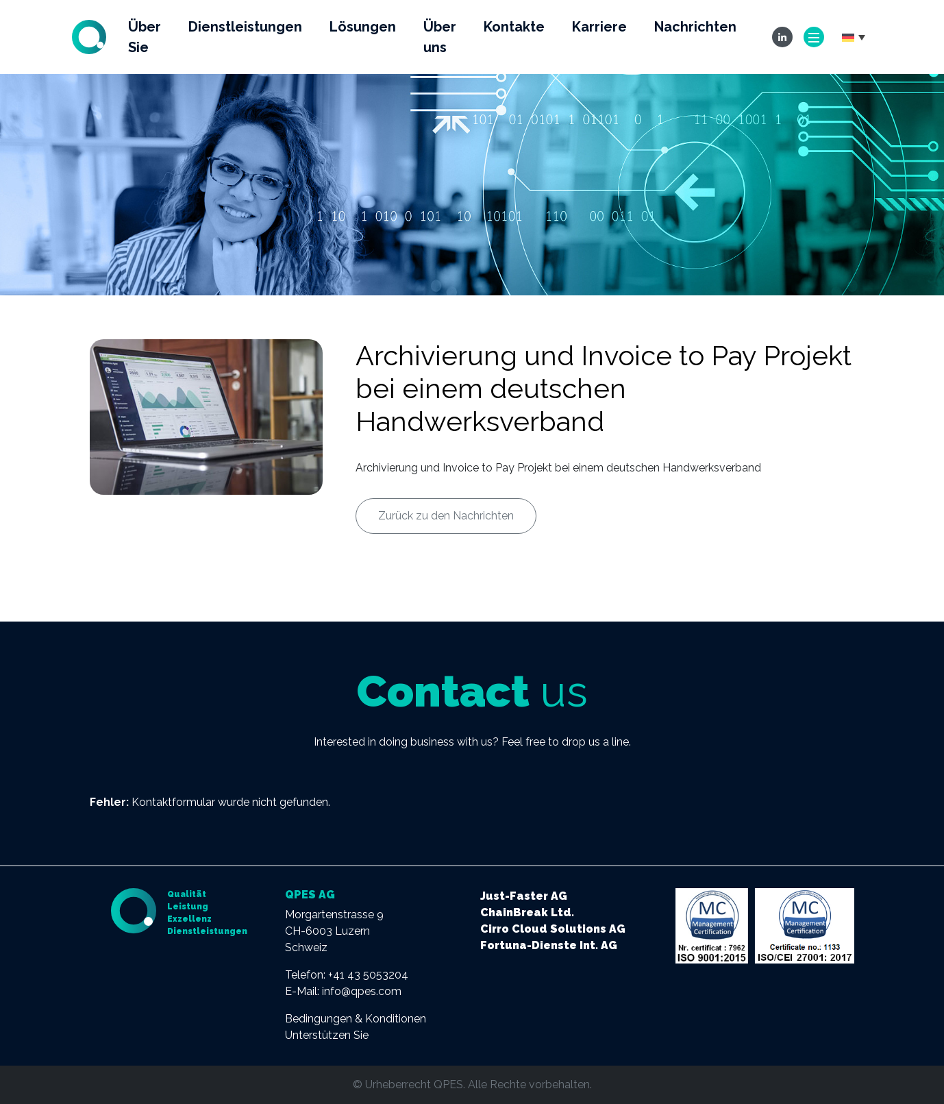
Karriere (599, 27)
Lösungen (363, 27)
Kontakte (514, 27)
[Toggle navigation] (814, 37)
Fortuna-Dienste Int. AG (548, 945)
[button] (853, 37)
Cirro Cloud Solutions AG (552, 928)
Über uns (439, 37)
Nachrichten (695, 27)
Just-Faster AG (523, 896)
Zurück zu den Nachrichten (446, 515)
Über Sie (144, 37)
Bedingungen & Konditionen (355, 1018)
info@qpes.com (361, 991)
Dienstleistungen (245, 27)
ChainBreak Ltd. (527, 912)
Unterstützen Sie (327, 1035)
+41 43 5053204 (368, 974)
